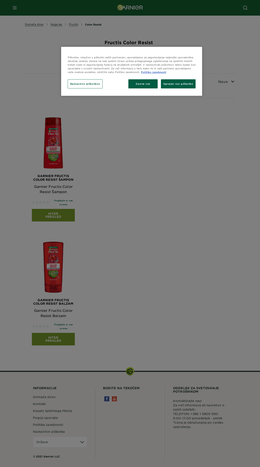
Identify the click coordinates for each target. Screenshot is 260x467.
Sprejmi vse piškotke (178, 83)
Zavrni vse (143, 83)
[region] (131, 71)
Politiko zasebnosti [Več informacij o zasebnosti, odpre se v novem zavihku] (153, 71)
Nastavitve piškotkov (85, 83)
